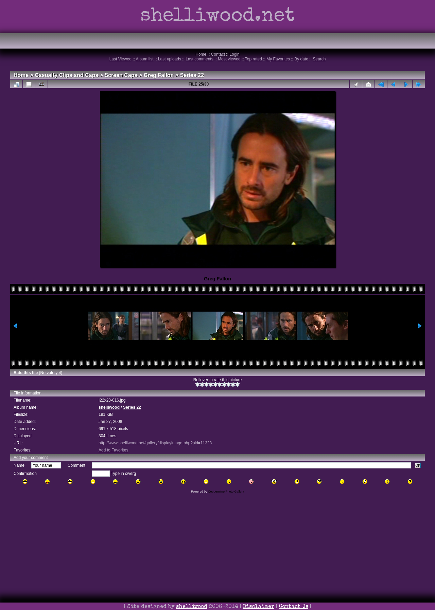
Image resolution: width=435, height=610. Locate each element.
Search (319, 59)
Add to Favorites (113, 450)
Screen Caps (121, 75)
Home (200, 54)
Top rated (253, 59)
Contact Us (293, 607)
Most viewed (229, 59)
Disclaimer (258, 607)
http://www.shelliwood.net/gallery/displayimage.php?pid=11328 (155, 443)
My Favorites (278, 59)
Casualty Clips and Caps (67, 75)
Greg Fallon (159, 75)
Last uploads (169, 59)
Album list (145, 59)
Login (234, 54)
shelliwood (109, 407)
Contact (218, 54)
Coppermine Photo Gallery (226, 491)
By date (301, 59)
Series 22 (192, 75)
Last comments (199, 59)
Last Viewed (120, 59)
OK (417, 465)
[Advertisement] (217, 561)
